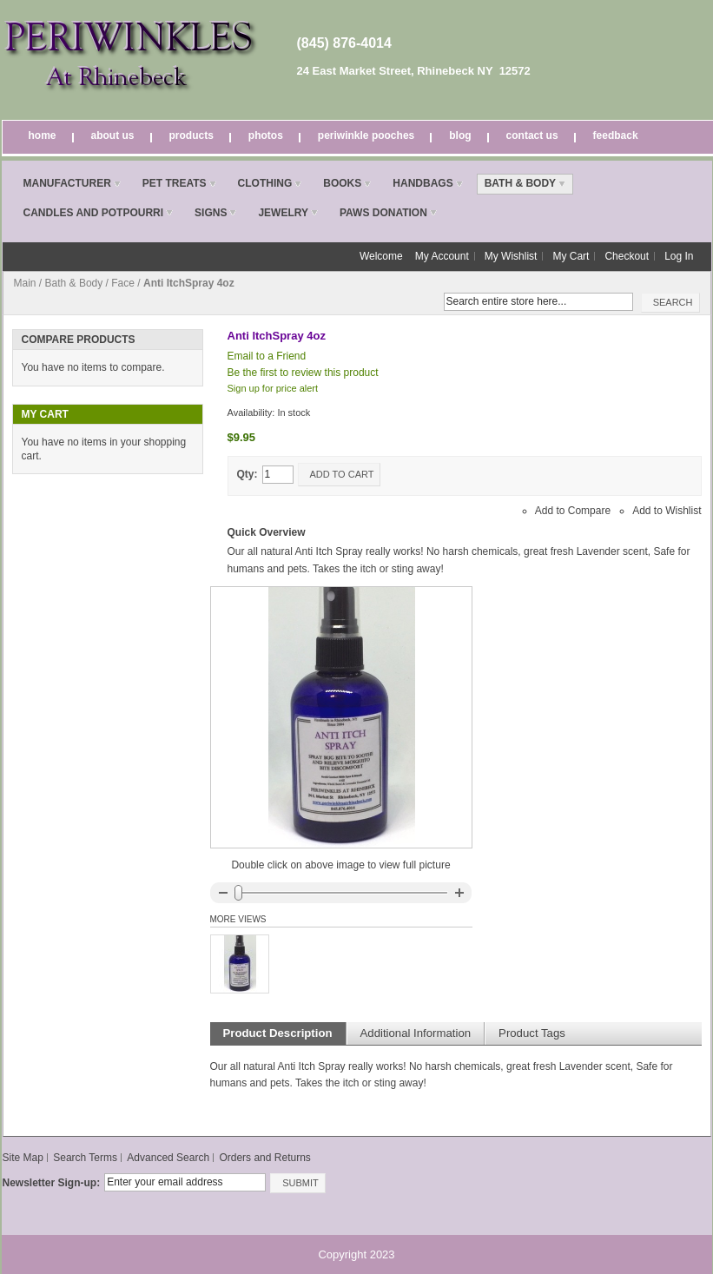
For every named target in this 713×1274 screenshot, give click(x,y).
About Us (113, 135)
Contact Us (532, 135)
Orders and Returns (264, 1158)
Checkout (626, 256)
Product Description (278, 1033)
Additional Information (416, 1033)
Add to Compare (573, 511)
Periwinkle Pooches (366, 135)
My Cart (570, 256)
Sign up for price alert (273, 388)
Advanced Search (168, 1158)
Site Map (23, 1158)
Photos (265, 135)
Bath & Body (74, 283)
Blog (460, 135)
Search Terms (85, 1158)
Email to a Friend (267, 356)
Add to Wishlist (666, 511)
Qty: (247, 474)
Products (191, 135)
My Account (442, 256)
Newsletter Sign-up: (52, 1183)
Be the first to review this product (303, 372)
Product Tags (531, 1033)
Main (25, 283)
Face (123, 283)
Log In (678, 256)
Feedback (615, 135)
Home (42, 135)
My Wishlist (511, 256)
